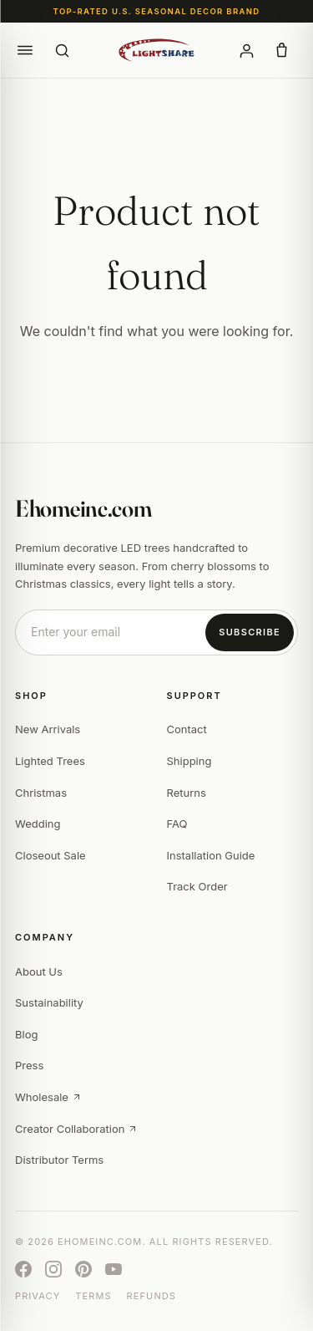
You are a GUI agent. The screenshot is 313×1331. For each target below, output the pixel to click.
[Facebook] (23, 1269)
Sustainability (49, 1002)
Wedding (37, 823)
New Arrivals (47, 729)
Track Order (197, 886)
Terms (93, 1296)
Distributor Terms (59, 1159)
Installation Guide (211, 855)
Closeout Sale (50, 855)
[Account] (246, 50)
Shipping (189, 760)
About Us (39, 971)
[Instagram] (53, 1269)
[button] (25, 50)
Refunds (151, 1296)
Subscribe (249, 632)
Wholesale (48, 1097)
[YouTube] (113, 1269)
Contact (187, 729)
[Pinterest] (83, 1269)
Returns (186, 792)
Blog (26, 1034)
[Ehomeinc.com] (157, 50)
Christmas (41, 792)
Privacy (37, 1296)
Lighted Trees (50, 760)
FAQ (177, 823)
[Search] (61, 50)
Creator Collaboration (76, 1128)
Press (29, 1065)
